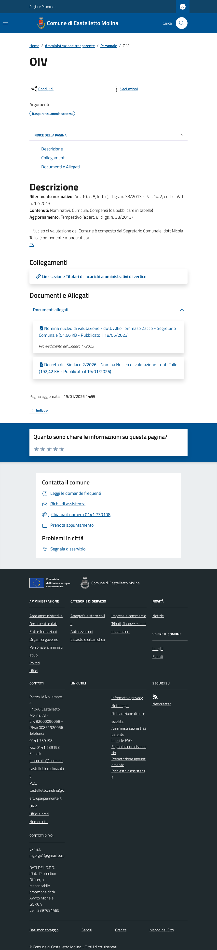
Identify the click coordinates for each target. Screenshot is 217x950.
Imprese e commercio (128, 616)
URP (33, 806)
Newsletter (161, 704)
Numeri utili (38, 822)
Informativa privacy (127, 698)
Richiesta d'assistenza (128, 774)
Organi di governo (43, 639)
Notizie (158, 616)
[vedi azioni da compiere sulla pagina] (125, 89)
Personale (108, 46)
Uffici (33, 671)
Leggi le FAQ (121, 740)
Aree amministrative (46, 616)
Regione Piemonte (42, 6)
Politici (34, 663)
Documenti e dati (43, 624)
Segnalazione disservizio (128, 750)
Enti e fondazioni (43, 631)
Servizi (86, 930)
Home (34, 46)
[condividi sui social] (41, 89)
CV (31, 244)
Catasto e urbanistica (87, 639)
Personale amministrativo (46, 651)
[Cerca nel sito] (180, 23)
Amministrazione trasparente (70, 46)
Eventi (157, 656)
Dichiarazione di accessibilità (128, 717)
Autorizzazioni (81, 631)
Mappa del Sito (161, 930)
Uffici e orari (39, 814)
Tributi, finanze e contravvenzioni (128, 627)
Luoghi (157, 649)
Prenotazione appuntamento (128, 762)
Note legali (120, 706)
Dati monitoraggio (43, 930)
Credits (120, 930)
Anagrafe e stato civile (87, 620)
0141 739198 (41, 740)
